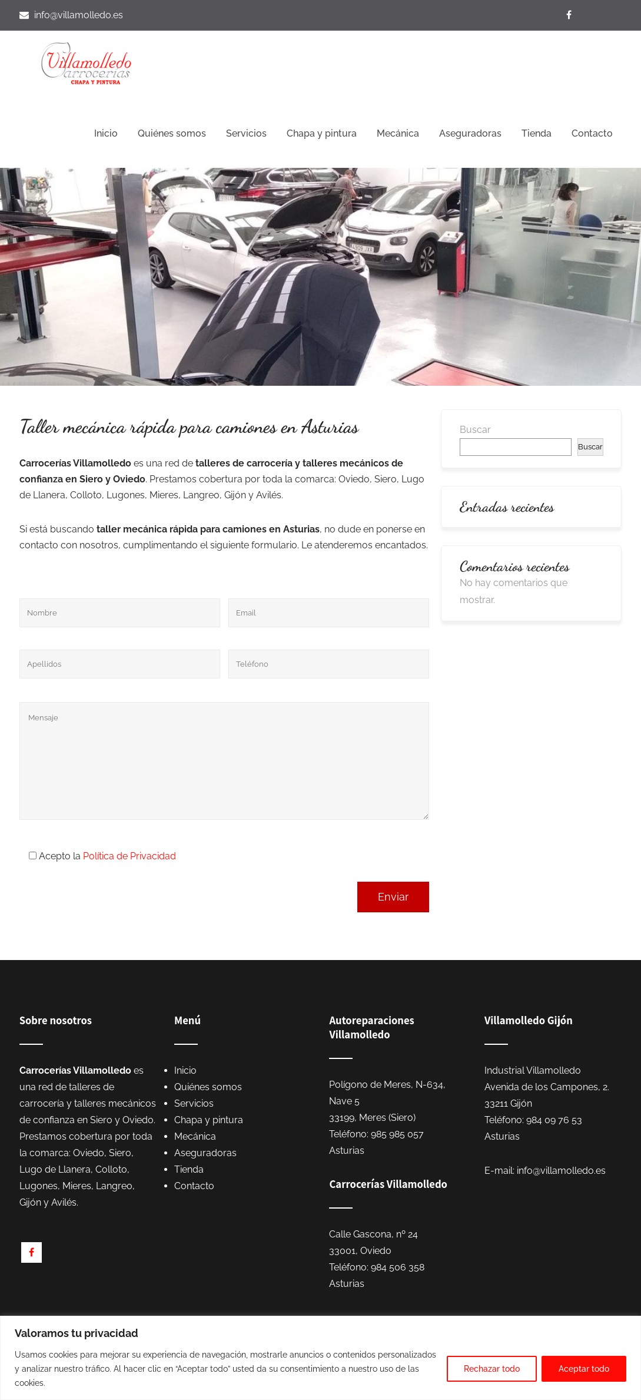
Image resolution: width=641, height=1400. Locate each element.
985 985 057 (397, 1134)
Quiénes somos (172, 133)
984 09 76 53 (554, 1120)
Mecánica (398, 133)
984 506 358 (397, 1267)
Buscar (475, 429)
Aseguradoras (470, 133)
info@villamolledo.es (78, 15)
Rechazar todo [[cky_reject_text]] (492, 1368)
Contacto (592, 133)
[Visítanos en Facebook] (570, 15)
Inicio (106, 133)
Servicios (246, 133)
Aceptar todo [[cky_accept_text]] (584, 1368)
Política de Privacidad (129, 856)
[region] (320, 1358)
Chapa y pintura (322, 133)
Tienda (537, 133)
